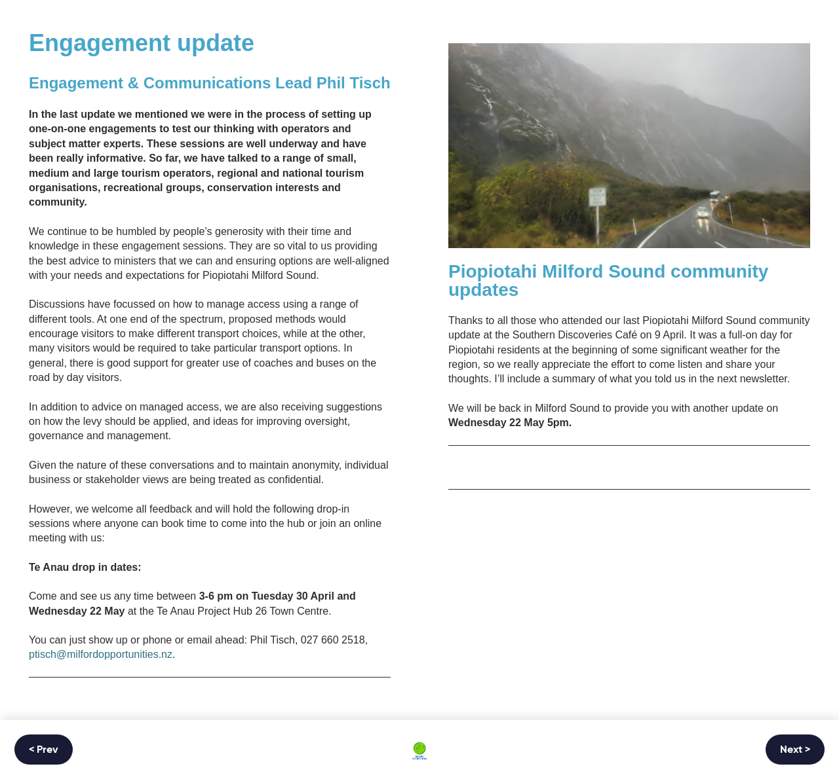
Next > (795, 750)
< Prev (43, 750)
